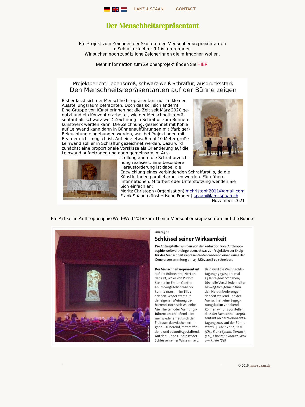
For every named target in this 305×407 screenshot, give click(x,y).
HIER (202, 64)
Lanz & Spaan (148, 9)
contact (186, 9)
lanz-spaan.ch (260, 365)
